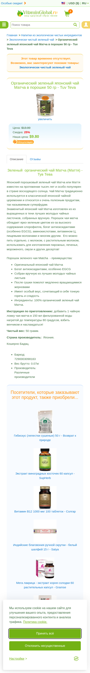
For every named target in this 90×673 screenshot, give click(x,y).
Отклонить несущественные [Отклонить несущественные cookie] (45, 645)
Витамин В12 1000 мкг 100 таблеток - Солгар (45, 511)
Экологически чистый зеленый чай (45, 67)
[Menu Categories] (4, 24)
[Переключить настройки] (18, 659)
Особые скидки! (13, 3)
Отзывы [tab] (35, 159)
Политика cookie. (35, 622)
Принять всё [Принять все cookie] (45, 633)
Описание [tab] (16, 159)
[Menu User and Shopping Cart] (86, 24)
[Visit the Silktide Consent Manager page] (76, 658)
